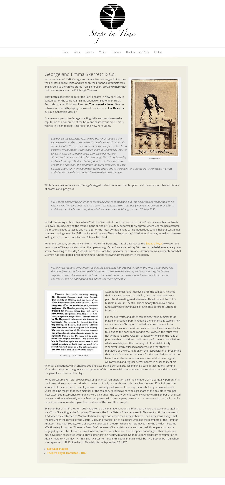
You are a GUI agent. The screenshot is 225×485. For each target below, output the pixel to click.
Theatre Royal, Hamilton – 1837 (66, 453)
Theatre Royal (154, 243)
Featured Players (57, 449)
